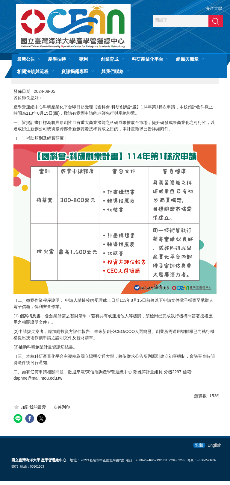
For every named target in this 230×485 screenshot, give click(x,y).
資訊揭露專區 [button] (74, 71)
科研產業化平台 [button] (147, 59)
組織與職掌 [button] (187, 59)
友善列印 (61, 411)
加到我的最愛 (33, 411)
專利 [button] (83, 59)
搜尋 (215, 21)
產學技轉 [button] (57, 59)
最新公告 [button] (26, 59)
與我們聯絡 (112, 71)
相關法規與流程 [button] (33, 71)
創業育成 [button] (110, 59)
